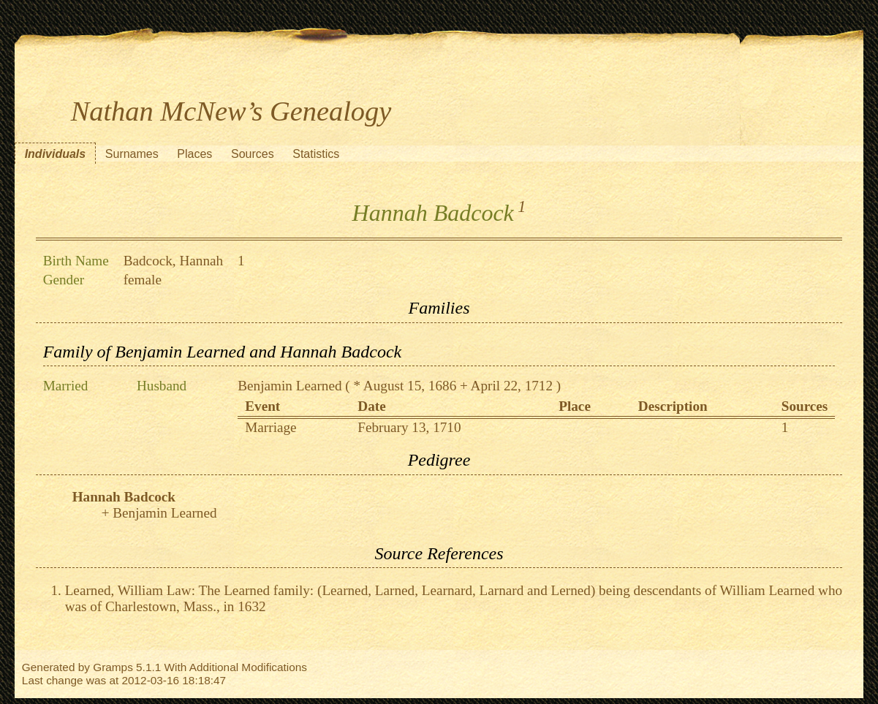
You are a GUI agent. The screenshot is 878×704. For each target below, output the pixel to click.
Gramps (113, 667)
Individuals (55, 154)
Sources (252, 154)
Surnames (132, 154)
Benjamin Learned (289, 385)
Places (194, 154)
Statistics (315, 154)
